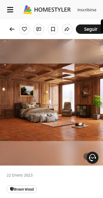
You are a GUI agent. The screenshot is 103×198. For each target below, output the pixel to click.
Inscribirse (86, 10)
